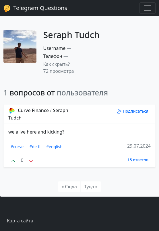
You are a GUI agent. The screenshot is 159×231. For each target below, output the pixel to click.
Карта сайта (20, 221)
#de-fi (34, 146)
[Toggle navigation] (147, 8)
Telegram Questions (35, 8)
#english (54, 146)
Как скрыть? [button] (56, 64)
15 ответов (137, 160)
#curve (17, 146)
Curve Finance (29, 110)
